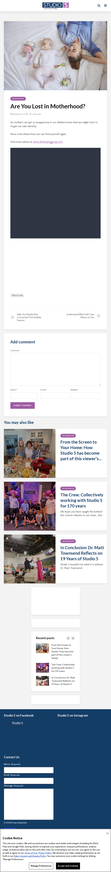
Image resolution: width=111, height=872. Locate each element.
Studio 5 (17, 723)
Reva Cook (17, 295)
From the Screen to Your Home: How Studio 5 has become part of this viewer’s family (62, 651)
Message (13, 785)
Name (13, 390)
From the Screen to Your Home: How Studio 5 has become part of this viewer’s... (81, 450)
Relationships (18, 99)
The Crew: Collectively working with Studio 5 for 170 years (81, 500)
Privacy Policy (45, 853)
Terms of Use (30, 853)
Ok (107, 833)
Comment (14, 351)
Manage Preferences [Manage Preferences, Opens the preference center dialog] (41, 866)
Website (74, 390)
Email (43, 390)
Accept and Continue (68, 866)
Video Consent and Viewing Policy (29, 856)
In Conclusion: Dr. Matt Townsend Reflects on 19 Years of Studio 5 (82, 553)
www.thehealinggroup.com (48, 141)
